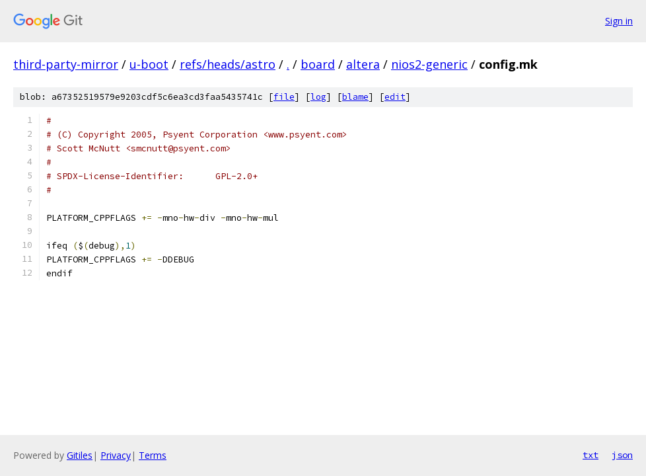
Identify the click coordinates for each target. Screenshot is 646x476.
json (622, 455)
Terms (152, 455)
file (284, 96)
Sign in (619, 21)
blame (355, 96)
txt (590, 455)
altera (363, 64)
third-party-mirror (65, 64)
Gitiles (79, 455)
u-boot (148, 64)
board (318, 64)
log (318, 96)
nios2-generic (429, 64)
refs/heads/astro (227, 64)
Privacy (115, 455)
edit (395, 96)
